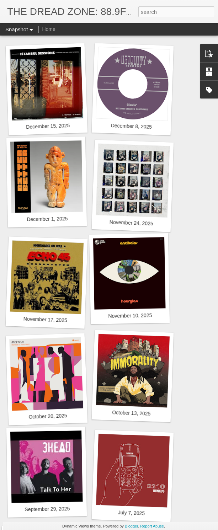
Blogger (131, 526)
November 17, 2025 (45, 319)
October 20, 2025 (47, 416)
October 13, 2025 (131, 413)
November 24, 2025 (131, 222)
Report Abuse (152, 526)
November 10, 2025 (130, 315)
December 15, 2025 (48, 126)
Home (48, 29)
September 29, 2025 (47, 509)
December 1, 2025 (47, 219)
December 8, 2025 (131, 126)
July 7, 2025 (131, 513)
